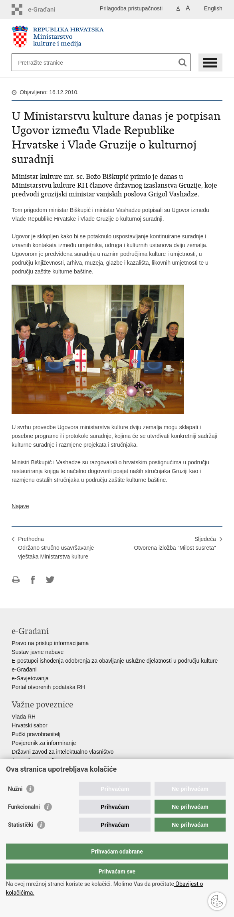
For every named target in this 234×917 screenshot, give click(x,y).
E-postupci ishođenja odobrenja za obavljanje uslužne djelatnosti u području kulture (115, 661)
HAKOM (22, 769)
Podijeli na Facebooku (33, 580)
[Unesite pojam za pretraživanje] (47, 62)
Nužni (15, 805)
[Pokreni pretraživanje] (182, 62)
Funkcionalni (24, 823)
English (213, 8)
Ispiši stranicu (16, 580)
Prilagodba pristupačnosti (131, 8)
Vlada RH (24, 716)
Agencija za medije (35, 760)
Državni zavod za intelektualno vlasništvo (62, 752)
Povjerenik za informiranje (44, 743)
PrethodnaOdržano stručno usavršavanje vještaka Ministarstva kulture (56, 548)
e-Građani (24, 669)
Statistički (20, 841)
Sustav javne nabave (37, 652)
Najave (20, 506)
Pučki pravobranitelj (36, 734)
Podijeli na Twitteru (50, 580)
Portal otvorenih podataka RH (48, 687)
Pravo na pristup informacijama (50, 643)
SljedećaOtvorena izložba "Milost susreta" (175, 543)
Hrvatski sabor (29, 725)
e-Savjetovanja (30, 678)
